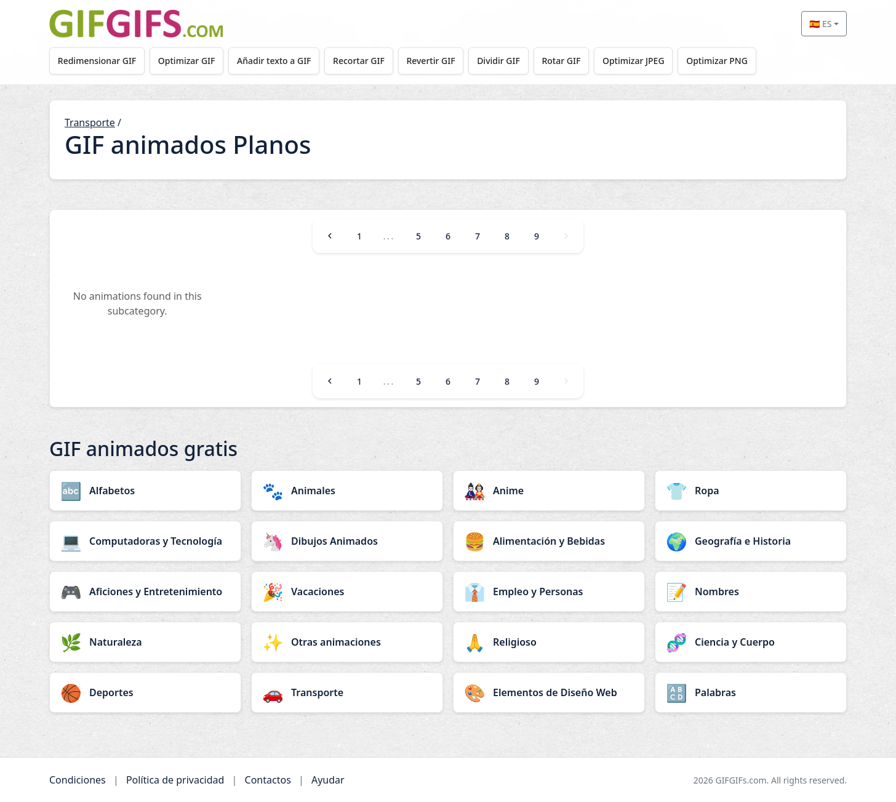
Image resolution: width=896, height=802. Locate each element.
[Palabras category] (750, 692)
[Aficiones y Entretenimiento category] (145, 591)
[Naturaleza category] (145, 642)
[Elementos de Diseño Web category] (549, 692)
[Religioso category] (549, 642)
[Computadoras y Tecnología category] (145, 541)
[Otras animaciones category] (347, 642)
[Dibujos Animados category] (347, 541)
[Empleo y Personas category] (549, 591)
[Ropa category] (750, 490)
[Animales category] (347, 490)
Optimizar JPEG (633, 60)
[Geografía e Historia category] (750, 541)
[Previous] (330, 235)
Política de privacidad (175, 780)
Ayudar (328, 780)
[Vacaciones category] (347, 591)
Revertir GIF (430, 60)
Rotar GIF (561, 60)
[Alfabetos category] (145, 490)
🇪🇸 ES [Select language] (820, 24)
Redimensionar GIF (97, 60)
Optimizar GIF (186, 60)
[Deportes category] (145, 692)
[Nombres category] (750, 591)
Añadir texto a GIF (274, 60)
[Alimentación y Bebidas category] (549, 541)
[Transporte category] (347, 692)
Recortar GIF (359, 60)
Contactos (268, 780)
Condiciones (77, 780)
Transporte (90, 122)
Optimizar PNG (717, 60)
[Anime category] (549, 490)
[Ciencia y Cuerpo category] (750, 642)
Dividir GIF (498, 60)
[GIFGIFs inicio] (136, 24)
